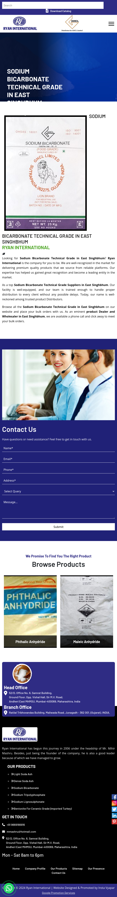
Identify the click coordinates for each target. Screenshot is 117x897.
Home (16, 868)
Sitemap (77, 868)
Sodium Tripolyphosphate (28, 794)
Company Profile (35, 868)
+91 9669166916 (13, 824)
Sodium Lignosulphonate (27, 801)
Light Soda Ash (21, 774)
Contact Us (58, 872)
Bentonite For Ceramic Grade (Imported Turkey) (41, 808)
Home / (10, 112)
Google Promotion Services (58, 892)
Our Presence (96, 868)
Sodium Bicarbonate (25, 787)
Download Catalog (58, 11)
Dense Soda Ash (22, 781)
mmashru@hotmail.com (19, 831)
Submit (59, 527)
